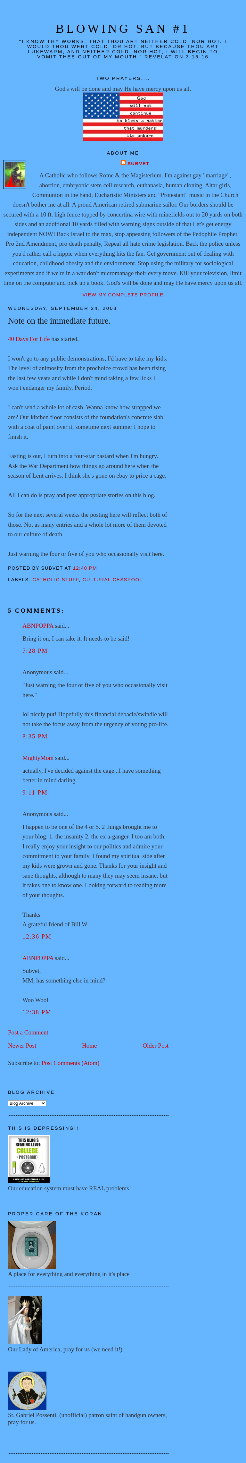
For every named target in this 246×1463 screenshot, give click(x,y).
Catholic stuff (55, 579)
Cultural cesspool (112, 579)
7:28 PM (35, 650)
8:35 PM (35, 736)
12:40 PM (85, 568)
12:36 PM (37, 936)
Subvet (138, 163)
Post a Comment (28, 1032)
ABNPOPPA (37, 625)
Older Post (155, 1045)
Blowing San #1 (123, 28)
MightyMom (37, 757)
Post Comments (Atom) (71, 1062)
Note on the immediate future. (59, 321)
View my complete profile (122, 294)
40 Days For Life (29, 339)
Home (89, 1045)
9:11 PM (35, 792)
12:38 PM (37, 1012)
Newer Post (22, 1045)
